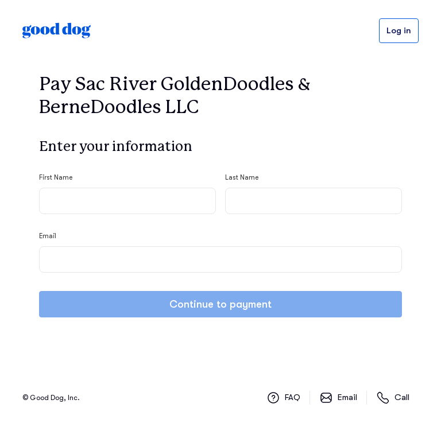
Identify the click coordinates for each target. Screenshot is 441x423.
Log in (398, 31)
